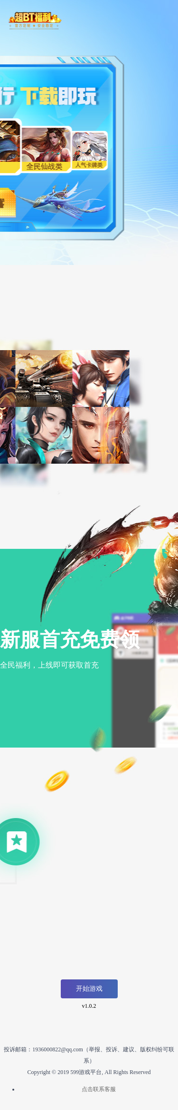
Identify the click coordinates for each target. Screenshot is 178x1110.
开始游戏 (89, 988)
